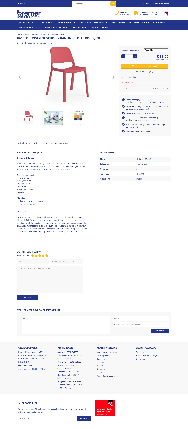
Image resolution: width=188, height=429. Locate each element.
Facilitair (47, 22)
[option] (66, 77)
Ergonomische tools (29, 27)
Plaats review (27, 297)
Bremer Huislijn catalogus (147, 355)
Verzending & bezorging (107, 376)
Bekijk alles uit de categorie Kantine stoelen (34, 43)
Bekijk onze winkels (129, 77)
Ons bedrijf (141, 352)
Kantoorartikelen (28, 22)
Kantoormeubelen (65, 22)
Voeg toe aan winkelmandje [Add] (145, 66)
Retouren (101, 369)
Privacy (100, 365)
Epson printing (78, 27)
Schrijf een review (159, 88)
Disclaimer (140, 359)
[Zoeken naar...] (113, 3)
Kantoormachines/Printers (94, 22)
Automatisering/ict (139, 22)
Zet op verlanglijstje (145, 71)
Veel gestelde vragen (60, 143)
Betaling (100, 362)
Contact (100, 372)
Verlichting (159, 22)
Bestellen (101, 359)
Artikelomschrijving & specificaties (33, 143)
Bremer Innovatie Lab (56, 27)
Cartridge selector (104, 355)
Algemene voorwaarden (107, 352)
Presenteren (118, 22)
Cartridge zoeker (99, 27)
